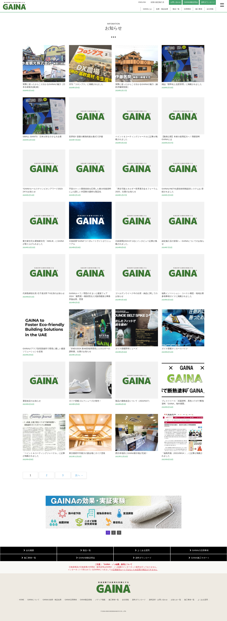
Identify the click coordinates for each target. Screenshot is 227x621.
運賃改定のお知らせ (32, 401)
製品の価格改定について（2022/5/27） (133, 401)
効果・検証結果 (162, 9)
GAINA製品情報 (86, 600)
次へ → (79, 475)
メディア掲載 (100, 600)
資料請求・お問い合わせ (158, 600)
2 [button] (113, 532)
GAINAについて (33, 600)
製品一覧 (176, 9)
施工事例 (198, 9)
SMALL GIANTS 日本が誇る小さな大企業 (42, 136)
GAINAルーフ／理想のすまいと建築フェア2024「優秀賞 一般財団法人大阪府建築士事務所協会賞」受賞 (89, 296)
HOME (21, 600)
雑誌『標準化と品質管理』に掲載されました (182, 84)
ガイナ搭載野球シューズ (126, 348)
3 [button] (119, 532)
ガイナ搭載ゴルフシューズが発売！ (85, 401)
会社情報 (210, 9)
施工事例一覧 (114, 600)
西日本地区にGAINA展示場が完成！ (131, 453)
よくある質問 (203, 600)
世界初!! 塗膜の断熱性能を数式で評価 (86, 136)
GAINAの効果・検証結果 (52, 600)
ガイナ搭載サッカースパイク (175, 348)
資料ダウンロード (139, 600)
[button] (113, 512)
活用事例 (187, 9)
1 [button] (107, 532)
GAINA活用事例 (71, 600)
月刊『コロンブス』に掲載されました (86, 84)
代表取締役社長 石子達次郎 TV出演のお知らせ (44, 293)
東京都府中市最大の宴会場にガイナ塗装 (87, 453)
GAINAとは (147, 9)
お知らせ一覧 (176, 600)
